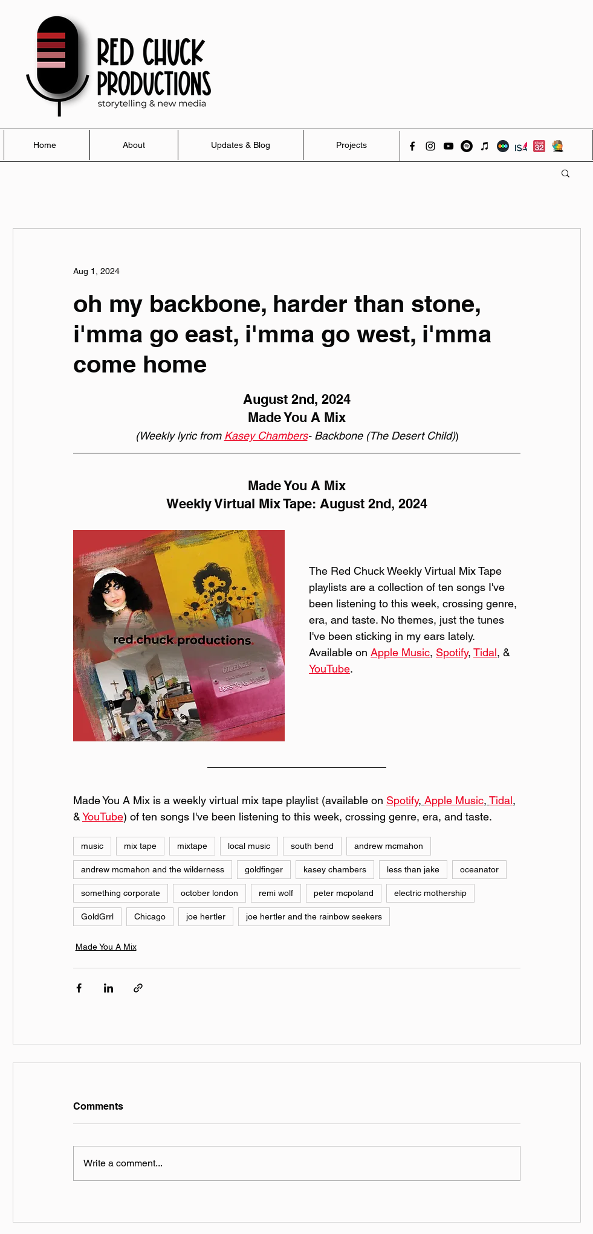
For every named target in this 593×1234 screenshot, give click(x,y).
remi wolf (276, 893)
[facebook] (412, 146)
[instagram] (430, 146)
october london (209, 893)
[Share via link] (138, 988)
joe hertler (205, 916)
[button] (565, 172)
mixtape (192, 846)
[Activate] (557, 146)
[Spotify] (467, 146)
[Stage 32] (539, 146)
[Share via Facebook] (79, 988)
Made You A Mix (106, 946)
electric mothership (430, 893)
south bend (312, 846)
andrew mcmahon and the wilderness (152, 869)
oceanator (479, 869)
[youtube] (448, 146)
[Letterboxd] (503, 146)
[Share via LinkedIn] (108, 988)
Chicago (150, 916)
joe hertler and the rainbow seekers (314, 916)
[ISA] (521, 146)
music (92, 846)
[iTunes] (485, 146)
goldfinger (264, 869)
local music (249, 846)
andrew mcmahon (388, 846)
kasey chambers (334, 869)
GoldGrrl (97, 916)
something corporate (120, 893)
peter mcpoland (344, 893)
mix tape (140, 846)
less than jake (413, 869)
